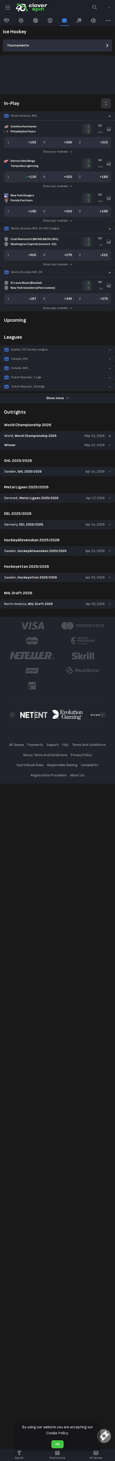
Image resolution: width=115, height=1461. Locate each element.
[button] (57, 115)
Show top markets (57, 152)
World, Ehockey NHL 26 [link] (26, 272)
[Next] (103, 715)
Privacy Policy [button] (81, 755)
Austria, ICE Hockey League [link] (29, 349)
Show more (57, 398)
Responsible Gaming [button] (62, 765)
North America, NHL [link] (24, 116)
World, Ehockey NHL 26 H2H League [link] (35, 228)
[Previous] (12, 715)
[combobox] (105, 7)
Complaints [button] (89, 765)
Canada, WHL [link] (20, 368)
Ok (57, 1444)
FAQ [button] (65, 745)
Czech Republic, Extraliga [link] (28, 386)
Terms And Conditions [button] (88, 745)
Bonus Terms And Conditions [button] (45, 755)
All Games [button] (16, 745)
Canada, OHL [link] (19, 359)
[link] (31, 7)
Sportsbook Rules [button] (30, 765)
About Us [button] (77, 775)
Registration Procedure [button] (49, 775)
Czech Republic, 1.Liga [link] (26, 377)
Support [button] (53, 745)
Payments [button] (35, 745)
